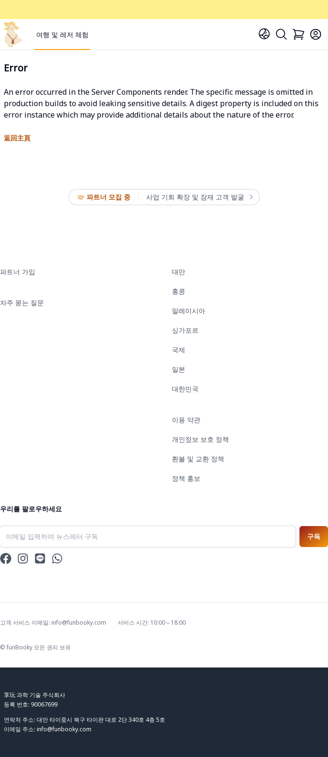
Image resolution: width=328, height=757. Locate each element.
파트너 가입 (17, 271)
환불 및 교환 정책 (198, 458)
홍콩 (178, 291)
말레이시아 (188, 310)
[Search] (281, 34)
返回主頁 (17, 137)
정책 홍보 (186, 478)
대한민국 (185, 388)
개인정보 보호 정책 (200, 439)
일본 (178, 369)
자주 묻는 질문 (22, 302)
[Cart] (298, 34)
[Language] (264, 33)
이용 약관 (186, 419)
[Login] (315, 34)
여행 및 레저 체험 (62, 34)
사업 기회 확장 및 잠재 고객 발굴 (199, 197)
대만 (178, 271)
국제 (178, 349)
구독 (313, 536)
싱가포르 (185, 330)
